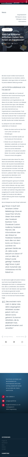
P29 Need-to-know (20, 17)
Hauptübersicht (21, 15)
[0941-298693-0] (4, 396)
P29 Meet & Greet (21, 19)
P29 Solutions (22, 21)
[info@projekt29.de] (4, 400)
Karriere (4, 447)
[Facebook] (6, 342)
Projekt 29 (4, 441)
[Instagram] (22, 342)
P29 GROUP (4, 443)
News (3, 445)
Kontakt (4, 449)
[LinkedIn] (14, 342)
